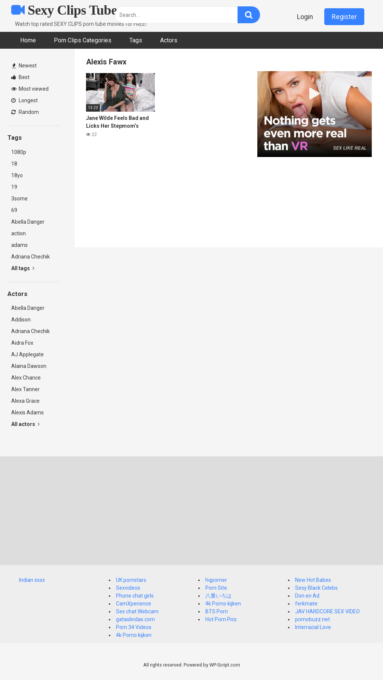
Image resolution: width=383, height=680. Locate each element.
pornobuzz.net (312, 619)
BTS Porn (216, 611)
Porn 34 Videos (133, 627)
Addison (21, 320)
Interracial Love (313, 627)
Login (305, 17)
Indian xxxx (32, 580)
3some (19, 199)
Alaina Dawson (28, 366)
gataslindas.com (135, 619)
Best (20, 77)
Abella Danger (28, 222)
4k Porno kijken (133, 635)
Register (344, 17)
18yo (17, 175)
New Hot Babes (313, 580)
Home (28, 40)
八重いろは (218, 596)
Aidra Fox (22, 343)
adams (19, 245)
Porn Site (216, 588)
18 (14, 164)
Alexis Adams (27, 412)
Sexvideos (128, 588)
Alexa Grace (25, 401)
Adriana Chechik (30, 257)
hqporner (216, 580)
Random (25, 112)
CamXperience (133, 604)
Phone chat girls (135, 596)
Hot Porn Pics (221, 619)
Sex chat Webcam (137, 611)
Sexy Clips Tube (64, 10)
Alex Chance (26, 378)
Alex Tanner (25, 389)
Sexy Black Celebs (316, 588)
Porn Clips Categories (82, 40)
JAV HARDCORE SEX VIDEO (327, 611)
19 (14, 187)
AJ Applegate (27, 354)
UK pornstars (131, 580)
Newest (24, 66)
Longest (24, 100)
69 (14, 210)
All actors (25, 424)
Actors (168, 40)
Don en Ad (307, 596)
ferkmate (306, 604)
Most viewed (30, 89)
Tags (135, 40)
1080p (18, 152)
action (18, 233)
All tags (22, 268)
